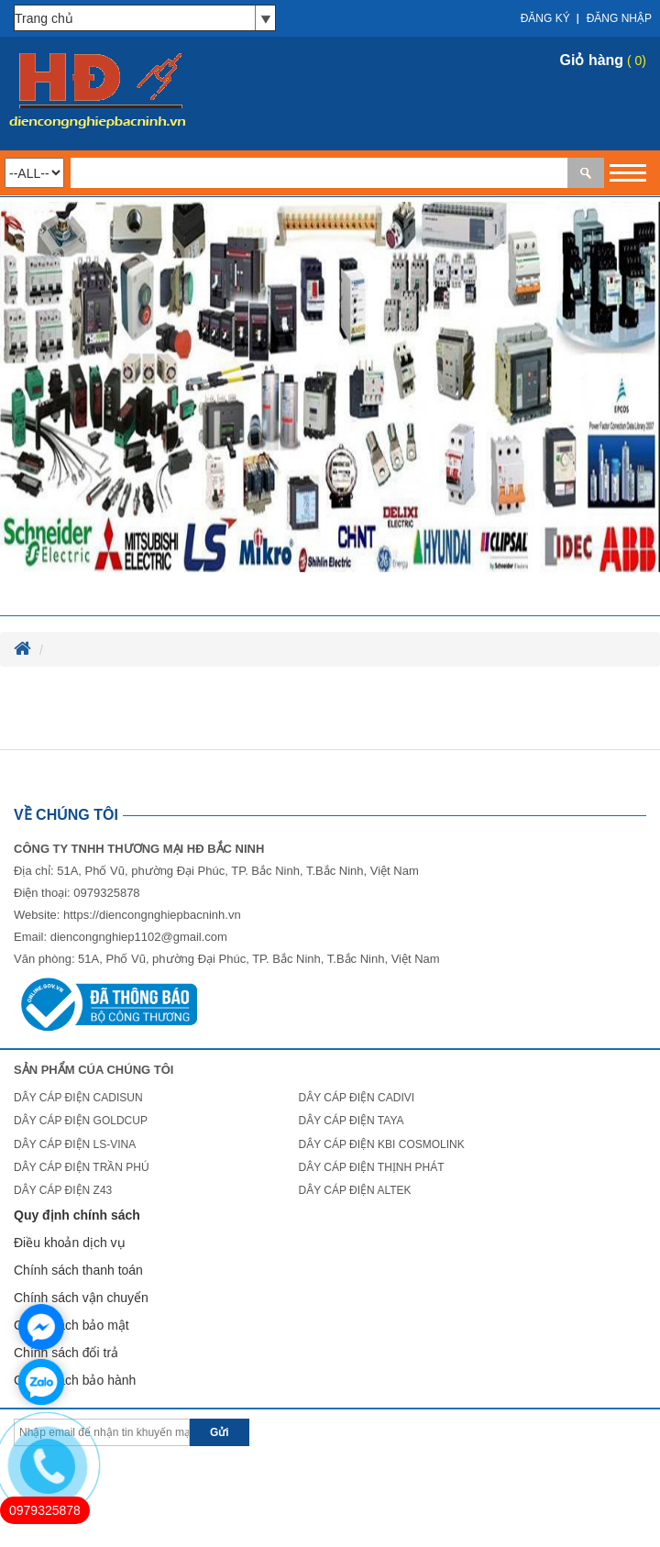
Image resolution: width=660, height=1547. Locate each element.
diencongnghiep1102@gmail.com (138, 937)
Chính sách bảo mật (71, 1325)
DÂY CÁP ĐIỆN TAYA (350, 1120)
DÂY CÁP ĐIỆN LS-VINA (75, 1144)
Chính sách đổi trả (66, 1352)
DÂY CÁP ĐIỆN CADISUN (78, 1097)
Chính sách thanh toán (78, 1270)
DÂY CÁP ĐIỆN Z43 (63, 1190)
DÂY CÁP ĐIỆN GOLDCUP (81, 1120)
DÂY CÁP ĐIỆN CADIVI (356, 1097)
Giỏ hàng (592, 60)
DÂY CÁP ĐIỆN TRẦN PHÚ (81, 1167)
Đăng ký (545, 18)
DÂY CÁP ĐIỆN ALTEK (354, 1190)
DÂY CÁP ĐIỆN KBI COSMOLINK (381, 1144)
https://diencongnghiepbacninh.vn (152, 915)
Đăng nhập (619, 18)
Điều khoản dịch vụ (70, 1242)
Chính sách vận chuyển (81, 1297)
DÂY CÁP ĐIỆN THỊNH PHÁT (371, 1167)
